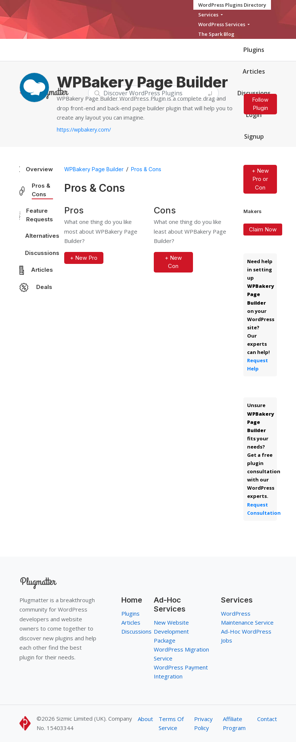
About (145, 719)
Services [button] (208, 14)
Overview (39, 169)
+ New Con (173, 262)
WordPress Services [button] (222, 24)
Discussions (42, 252)
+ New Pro (83, 257)
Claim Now (263, 229)
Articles (254, 71)
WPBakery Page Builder (94, 169)
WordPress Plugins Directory (232, 4)
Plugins (253, 50)
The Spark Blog (216, 34)
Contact (267, 719)
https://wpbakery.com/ (84, 129)
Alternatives (42, 235)
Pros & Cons (41, 190)
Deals (44, 286)
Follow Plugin (260, 104)
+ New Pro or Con (260, 179)
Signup (254, 136)
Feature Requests (39, 215)
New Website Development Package (171, 631)
